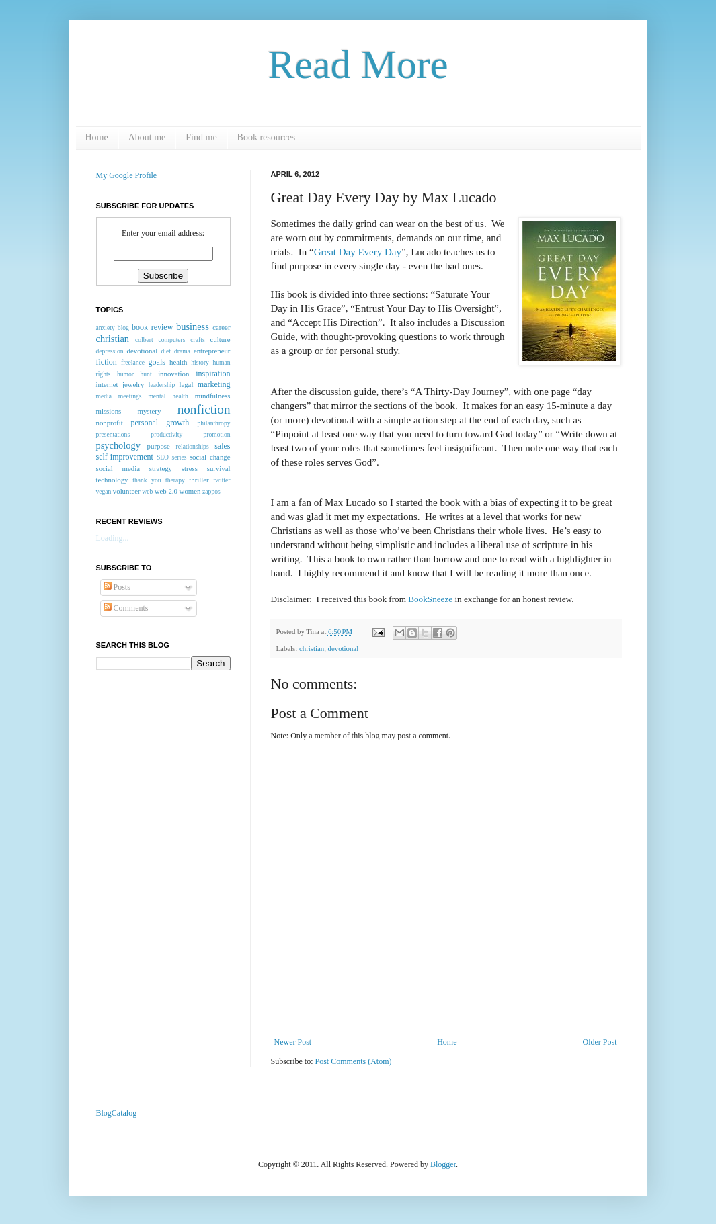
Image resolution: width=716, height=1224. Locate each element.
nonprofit (109, 423)
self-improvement (124, 457)
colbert (144, 339)
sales (222, 446)
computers (172, 339)
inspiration (213, 373)
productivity (166, 434)
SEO (163, 457)
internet (107, 384)
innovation (173, 373)
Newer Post (293, 1042)
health (178, 362)
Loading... (112, 538)
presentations (113, 434)
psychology (118, 445)
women (190, 491)
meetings (130, 396)
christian (311, 648)
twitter (221, 480)
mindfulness (213, 396)
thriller (198, 480)
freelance (133, 362)
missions (109, 411)
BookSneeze (431, 599)
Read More (358, 64)
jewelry (133, 384)
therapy (175, 480)
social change (210, 457)
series (179, 457)
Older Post (600, 1042)
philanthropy (213, 423)
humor (125, 374)
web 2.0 (166, 491)
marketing (214, 384)
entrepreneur (212, 351)
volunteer (127, 491)
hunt (146, 374)
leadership (162, 384)
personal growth (160, 422)
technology (112, 480)
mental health (168, 396)
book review (152, 327)
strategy (160, 468)
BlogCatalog (116, 1113)
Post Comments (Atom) (353, 1061)
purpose (158, 446)
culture (220, 339)
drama (182, 351)
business (192, 326)
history (200, 362)
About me (147, 137)
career (221, 327)
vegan (104, 491)
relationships (192, 446)
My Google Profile (126, 175)
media (104, 396)
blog (123, 327)
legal (186, 384)
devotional (343, 648)
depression (110, 351)
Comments (126, 608)
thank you (146, 480)
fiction (106, 362)
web (147, 491)
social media (118, 468)
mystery (149, 411)
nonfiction (204, 409)
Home (96, 137)
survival (219, 468)
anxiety (105, 327)
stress (190, 468)
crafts (197, 339)
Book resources (266, 137)
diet (165, 351)
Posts (117, 587)
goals (157, 362)
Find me (201, 137)
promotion (217, 434)
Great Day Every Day (357, 252)
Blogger (443, 1164)
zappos (211, 491)
